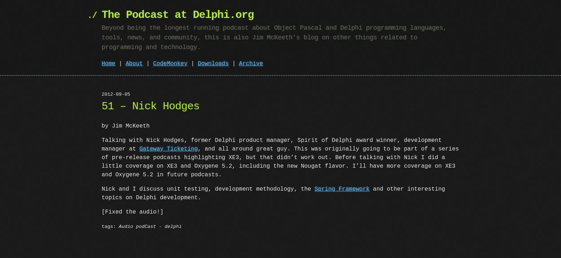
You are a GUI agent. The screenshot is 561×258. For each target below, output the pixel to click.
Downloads (213, 64)
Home (108, 64)
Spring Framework (342, 189)
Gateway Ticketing (169, 149)
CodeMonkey (170, 64)
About (134, 64)
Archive (251, 64)
